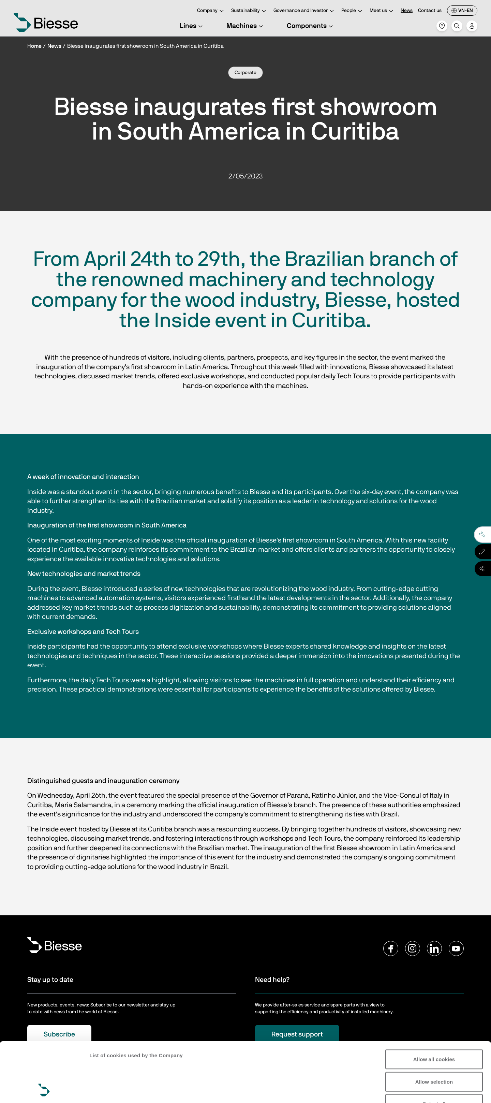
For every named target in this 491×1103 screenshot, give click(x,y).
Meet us (382, 11)
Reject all (434, 1048)
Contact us (430, 10)
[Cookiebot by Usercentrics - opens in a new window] (44, 1090)
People (352, 11)
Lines (192, 26)
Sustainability (249, 11)
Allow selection (434, 1026)
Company (211, 11)
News (407, 10)
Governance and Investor (304, 11)
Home (34, 46)
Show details (105, 1089)
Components (311, 26)
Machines (245, 26)
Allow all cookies (434, 1003)
